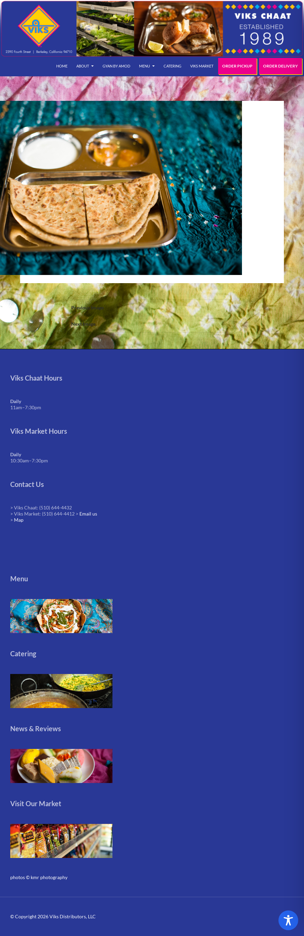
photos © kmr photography (38, 877)
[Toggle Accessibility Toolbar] (288, 920)
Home (61, 66)
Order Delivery (280, 65)
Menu (144, 66)
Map (19, 520)
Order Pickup (237, 65)
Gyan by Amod (116, 66)
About (82, 66)
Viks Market (201, 66)
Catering (172, 66)
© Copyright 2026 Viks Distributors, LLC (53, 916)
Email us (88, 514)
